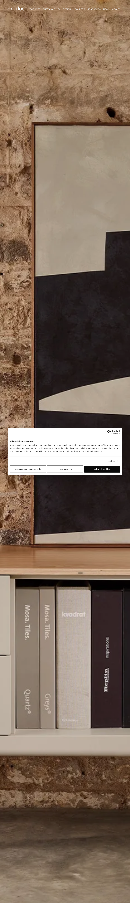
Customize (65, 469)
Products (34, 9)
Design (67, 9)
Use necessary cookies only (28, 469)
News (106, 9)
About (116, 9)
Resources (94, 9)
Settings (111, 461)
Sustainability (51, 9)
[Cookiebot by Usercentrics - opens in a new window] (109, 432)
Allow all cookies (102, 469)
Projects (79, 9)
